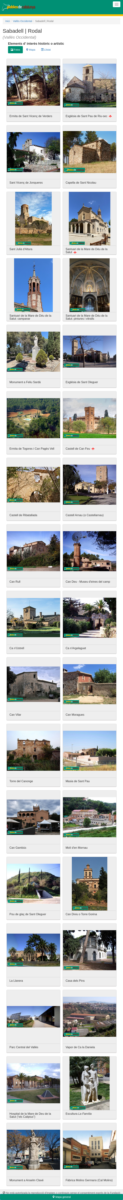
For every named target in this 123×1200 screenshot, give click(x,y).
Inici (7, 21)
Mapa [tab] (30, 49)
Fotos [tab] (15, 49)
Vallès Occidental (22, 21)
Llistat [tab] (46, 49)
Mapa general (61, 1197)
